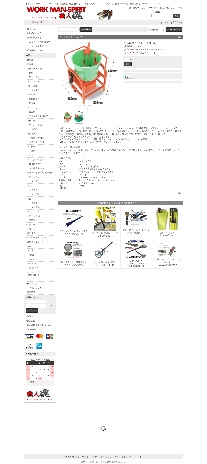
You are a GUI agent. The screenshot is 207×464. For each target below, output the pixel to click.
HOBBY (30, 259)
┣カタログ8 (33, 207)
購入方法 (31, 320)
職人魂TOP (134, 8)
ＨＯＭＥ (31, 29)
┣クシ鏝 (31, 120)
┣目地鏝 (31, 133)
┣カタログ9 (33, 211)
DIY (29, 279)
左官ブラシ (32, 224)
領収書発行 (32, 329)
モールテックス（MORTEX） (34, 273)
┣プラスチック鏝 (35, 142)
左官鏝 (30, 64)
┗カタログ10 (33, 216)
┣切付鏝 (31, 103)
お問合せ (31, 316)
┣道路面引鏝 (33, 99)
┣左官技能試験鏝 (35, 159)
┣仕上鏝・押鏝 (34, 68)
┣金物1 (30, 250)
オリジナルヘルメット (37, 237)
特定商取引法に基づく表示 (39, 325)
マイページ (175, 8)
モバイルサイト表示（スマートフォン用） (126, 457)
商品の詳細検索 (34, 37)
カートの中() (162, 8)
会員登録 (176, 22)
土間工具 (31, 220)
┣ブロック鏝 (33, 90)
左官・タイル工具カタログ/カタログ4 (147, 49)
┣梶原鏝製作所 (34, 164)
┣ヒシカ (31, 155)
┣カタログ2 (33, 181)
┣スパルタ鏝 (33, 81)
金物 (29, 246)
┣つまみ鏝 (32, 129)
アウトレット (33, 229)
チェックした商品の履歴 (38, 42)
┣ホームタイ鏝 (34, 125)
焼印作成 (31, 233)
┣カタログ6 (33, 198)
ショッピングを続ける (37, 46)
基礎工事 (31, 292)
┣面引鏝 (31, 94)
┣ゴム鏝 (31, 112)
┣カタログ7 (33, 203)
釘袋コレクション (35, 242)
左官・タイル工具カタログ (39, 172)
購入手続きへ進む (35, 50)
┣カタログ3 (33, 185)
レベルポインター (35, 288)
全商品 (30, 60)
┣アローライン (34, 77)
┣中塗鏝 (31, 151)
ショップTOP (147, 8)
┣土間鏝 (31, 146)
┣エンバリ (32, 107)
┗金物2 (30, 255)
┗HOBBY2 (32, 268)
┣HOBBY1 (32, 263)
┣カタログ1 (33, 177)
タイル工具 (32, 283)
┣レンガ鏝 (32, 86)
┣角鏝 (30, 73)
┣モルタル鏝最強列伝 (37, 116)
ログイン (166, 22)
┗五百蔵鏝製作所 (35, 168)
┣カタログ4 (33, 190)
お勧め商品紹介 (34, 33)
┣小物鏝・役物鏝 (35, 138)
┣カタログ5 (33, 194)
